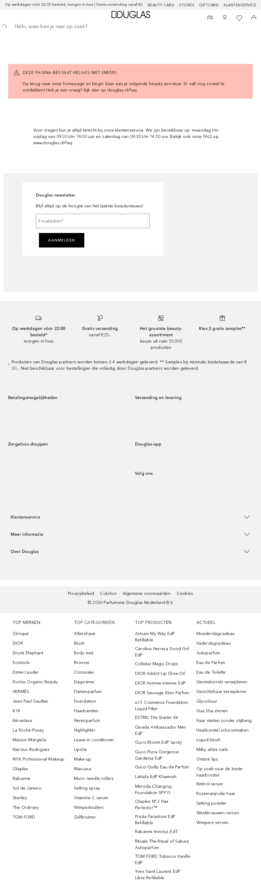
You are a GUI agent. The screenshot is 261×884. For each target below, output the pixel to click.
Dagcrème (84, 682)
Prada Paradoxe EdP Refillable (155, 819)
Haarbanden (86, 710)
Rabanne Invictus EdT (156, 831)
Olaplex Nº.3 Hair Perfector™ (152, 804)
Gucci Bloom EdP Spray (158, 742)
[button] (130, 516)
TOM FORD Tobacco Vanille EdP (162, 859)
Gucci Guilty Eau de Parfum (162, 767)
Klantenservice (240, 5)
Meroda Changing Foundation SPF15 (153, 789)
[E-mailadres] (93, 221)
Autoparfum (208, 653)
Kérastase (22, 720)
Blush (79, 643)
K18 (16, 710)
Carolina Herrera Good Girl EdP (162, 652)
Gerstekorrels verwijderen (222, 682)
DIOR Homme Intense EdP (160, 683)
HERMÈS (21, 691)
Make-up (82, 759)
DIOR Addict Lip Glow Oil (160, 673)
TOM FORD (24, 817)
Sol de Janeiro (27, 788)
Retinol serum (209, 784)
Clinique (21, 633)
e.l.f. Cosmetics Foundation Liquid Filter (161, 705)
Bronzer (82, 662)
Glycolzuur (207, 701)
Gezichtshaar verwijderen (221, 691)
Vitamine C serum (91, 797)
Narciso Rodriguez (31, 749)
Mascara (82, 768)
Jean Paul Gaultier (31, 701)
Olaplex (20, 768)
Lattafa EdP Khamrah (155, 776)
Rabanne (21, 778)
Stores (186, 5)
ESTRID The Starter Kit (156, 717)
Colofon (108, 593)
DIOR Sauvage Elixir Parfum (162, 692)
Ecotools (21, 662)
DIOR (18, 643)
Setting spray (87, 788)
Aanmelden (61, 240)
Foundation (85, 701)
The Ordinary (26, 807)
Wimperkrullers (89, 807)
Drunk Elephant (28, 653)
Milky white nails (212, 749)
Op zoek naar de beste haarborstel (219, 772)
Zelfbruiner (85, 817)
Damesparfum (88, 691)
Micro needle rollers (94, 778)
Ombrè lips (207, 759)
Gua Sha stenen (212, 710)
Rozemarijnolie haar (216, 793)
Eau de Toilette (211, 672)
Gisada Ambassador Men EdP (160, 730)
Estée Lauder (26, 672)
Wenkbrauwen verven (218, 812)
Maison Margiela (29, 739)
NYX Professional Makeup (39, 759)
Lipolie (80, 749)
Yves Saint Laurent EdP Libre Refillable (157, 874)
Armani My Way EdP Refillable (155, 637)
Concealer (84, 672)
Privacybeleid (81, 593)
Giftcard (209, 5)
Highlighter (84, 730)
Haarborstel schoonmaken (222, 730)
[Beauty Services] (210, 18)
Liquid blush (208, 739)
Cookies (185, 593)
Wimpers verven (212, 822)
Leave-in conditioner (94, 739)
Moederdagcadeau (215, 633)
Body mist (84, 653)
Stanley (20, 797)
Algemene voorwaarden (147, 593)
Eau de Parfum (210, 662)
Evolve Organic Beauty (35, 682)
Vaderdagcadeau (213, 643)
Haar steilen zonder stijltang (224, 720)
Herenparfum (87, 720)
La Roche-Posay (28, 730)
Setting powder (211, 803)
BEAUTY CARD (161, 5)
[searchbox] (130, 26)
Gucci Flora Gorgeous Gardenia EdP (157, 755)
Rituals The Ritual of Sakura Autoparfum (162, 844)
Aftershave (85, 633)
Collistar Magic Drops (156, 663)
